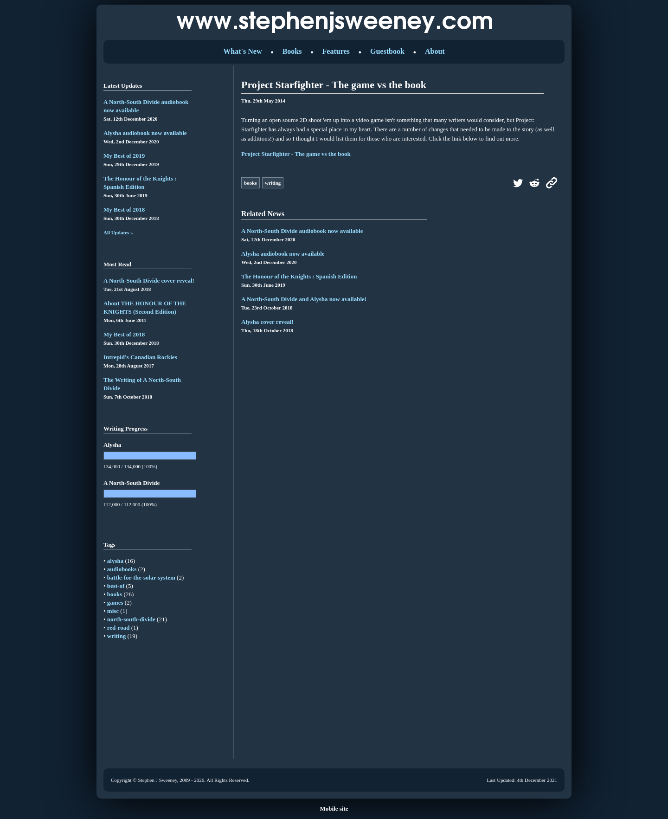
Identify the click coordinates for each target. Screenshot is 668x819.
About (435, 51)
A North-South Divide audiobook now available (302, 230)
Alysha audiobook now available (145, 132)
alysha (115, 560)
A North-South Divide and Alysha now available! (303, 299)
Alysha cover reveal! (267, 321)
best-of (116, 585)
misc (113, 610)
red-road (118, 627)
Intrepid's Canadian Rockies (140, 357)
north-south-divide (131, 619)
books (114, 594)
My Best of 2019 (124, 155)
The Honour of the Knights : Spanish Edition (299, 276)
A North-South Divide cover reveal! (148, 280)
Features (336, 51)
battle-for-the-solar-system (141, 577)
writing (116, 635)
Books (292, 51)
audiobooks (122, 569)
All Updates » (118, 232)
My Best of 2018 (124, 209)
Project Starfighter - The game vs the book (296, 153)
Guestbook (387, 51)
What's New (242, 51)
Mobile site (334, 808)
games (115, 602)
